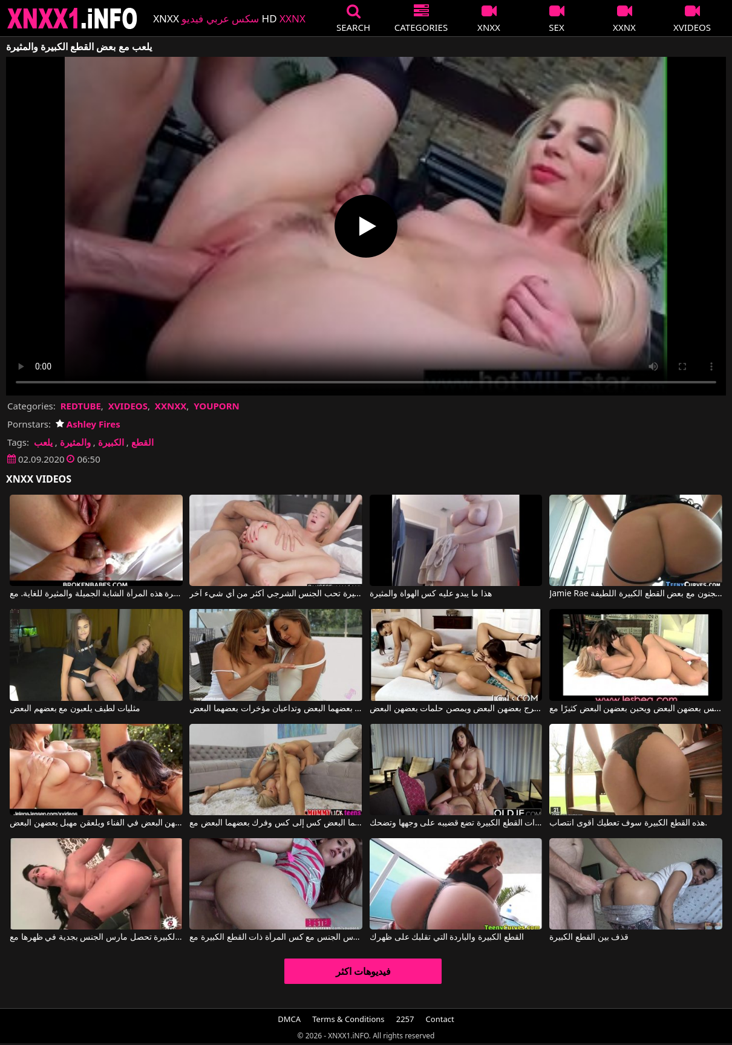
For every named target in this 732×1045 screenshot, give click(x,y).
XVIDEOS (128, 406)
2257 (405, 1019)
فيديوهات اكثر (363, 971)
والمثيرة (75, 442)
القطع (142, 442)
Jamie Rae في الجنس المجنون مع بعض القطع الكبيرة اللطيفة (635, 594)
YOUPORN (217, 406)
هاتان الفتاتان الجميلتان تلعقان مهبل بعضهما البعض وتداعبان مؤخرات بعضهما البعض (275, 709)
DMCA (289, 1019)
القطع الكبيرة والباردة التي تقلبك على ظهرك (447, 937)
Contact (440, 1019)
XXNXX (170, 406)
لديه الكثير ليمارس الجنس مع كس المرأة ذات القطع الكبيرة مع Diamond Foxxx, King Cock (275, 937)
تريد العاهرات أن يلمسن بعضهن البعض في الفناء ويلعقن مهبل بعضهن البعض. (96, 823)
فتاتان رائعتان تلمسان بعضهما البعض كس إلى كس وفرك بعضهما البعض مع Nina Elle (275, 823)
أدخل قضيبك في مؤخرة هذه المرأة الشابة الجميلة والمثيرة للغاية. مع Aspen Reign (96, 594)
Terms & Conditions (348, 1019)
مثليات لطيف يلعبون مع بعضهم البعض (75, 709)
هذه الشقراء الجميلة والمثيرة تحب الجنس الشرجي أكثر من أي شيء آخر (275, 594)
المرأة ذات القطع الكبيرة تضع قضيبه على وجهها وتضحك (456, 823)
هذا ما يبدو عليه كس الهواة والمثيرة (431, 594)
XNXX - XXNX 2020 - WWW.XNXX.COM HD (72, 18)
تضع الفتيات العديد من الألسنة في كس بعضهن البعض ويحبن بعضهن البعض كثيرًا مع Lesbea (635, 709)
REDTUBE (80, 406)
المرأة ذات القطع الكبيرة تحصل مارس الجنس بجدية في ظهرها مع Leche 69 (96, 937)
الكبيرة (111, 442)
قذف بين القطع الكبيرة (589, 937)
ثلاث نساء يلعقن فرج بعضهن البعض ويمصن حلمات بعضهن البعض (456, 709)
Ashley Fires (88, 424)
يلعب (43, 442)
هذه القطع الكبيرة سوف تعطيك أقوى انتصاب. (628, 823)
